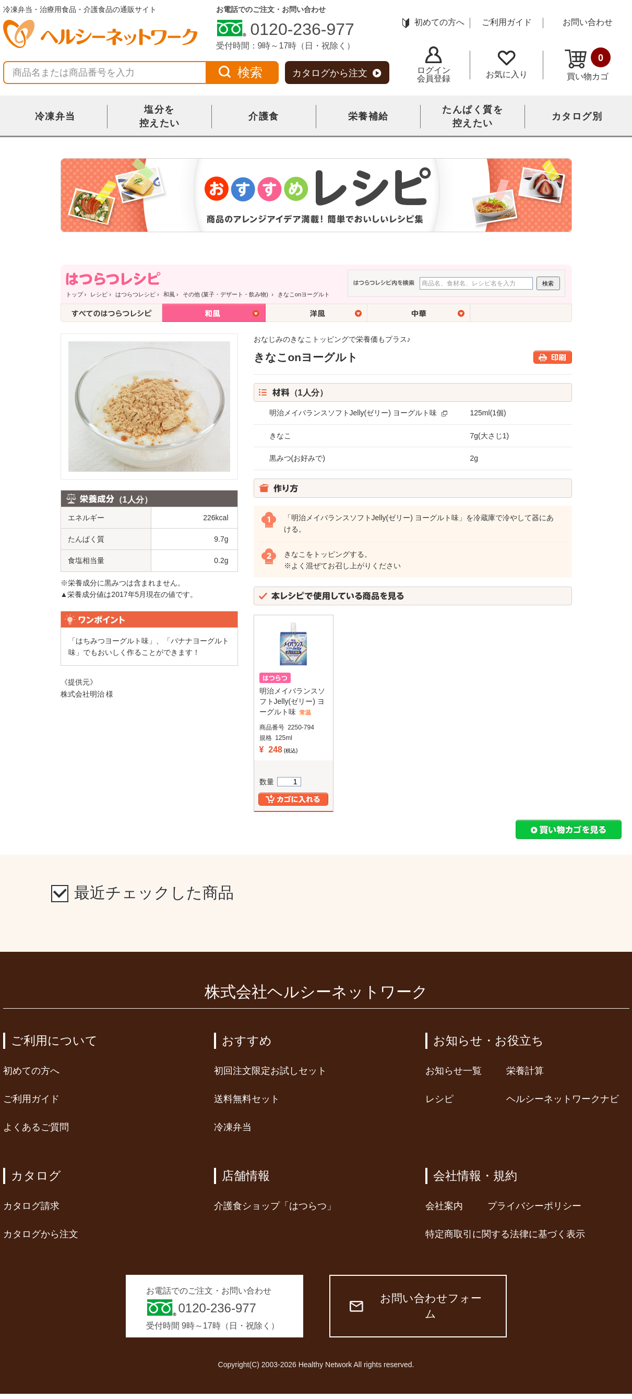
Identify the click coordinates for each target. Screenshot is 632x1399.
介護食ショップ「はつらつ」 (275, 1206)
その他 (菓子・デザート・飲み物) (226, 294)
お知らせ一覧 (453, 1071)
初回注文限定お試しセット (270, 1071)
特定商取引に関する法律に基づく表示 (505, 1234)
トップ (74, 294)
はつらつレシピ (135, 294)
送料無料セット (247, 1099)
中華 (418, 313)
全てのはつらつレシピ (111, 313)
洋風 (316, 313)
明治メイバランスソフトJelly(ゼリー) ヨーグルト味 (353, 413)
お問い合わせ (588, 22)
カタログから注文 (336, 73)
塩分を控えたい (159, 116)
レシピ (99, 294)
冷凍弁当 (55, 116)
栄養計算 (525, 1071)
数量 (280, 782)
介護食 (263, 116)
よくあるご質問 (36, 1127)
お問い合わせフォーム (416, 1306)
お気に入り (507, 65)
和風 (169, 294)
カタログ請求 (31, 1206)
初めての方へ (433, 22)
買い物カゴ (588, 64)
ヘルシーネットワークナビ (562, 1099)
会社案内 (444, 1206)
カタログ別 (577, 116)
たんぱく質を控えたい (472, 116)
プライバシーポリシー (534, 1206)
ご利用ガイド (507, 22)
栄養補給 (368, 116)
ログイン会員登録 (433, 64)
